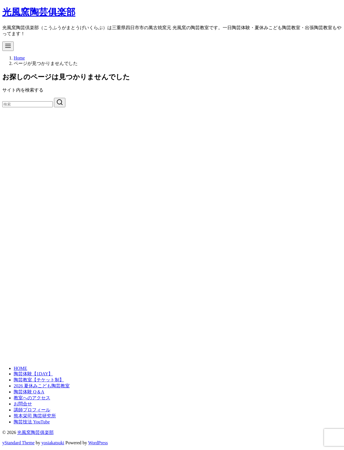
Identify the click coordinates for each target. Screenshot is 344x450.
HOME (20, 368)
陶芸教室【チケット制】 (39, 379)
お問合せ (23, 403)
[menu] (8, 46)
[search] (59, 102)
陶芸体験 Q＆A (29, 391)
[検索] (27, 104)
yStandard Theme (18, 442)
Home (19, 57)
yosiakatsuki (52, 442)
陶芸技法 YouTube (32, 421)
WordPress (98, 442)
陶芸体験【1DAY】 (33, 373)
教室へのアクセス (32, 397)
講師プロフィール (32, 409)
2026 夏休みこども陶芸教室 (42, 385)
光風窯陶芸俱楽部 (38, 12)
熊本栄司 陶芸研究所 (35, 415)
